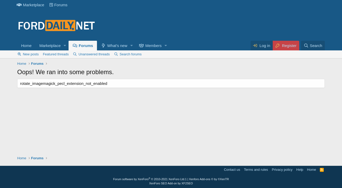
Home (26, 45)
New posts (31, 54)
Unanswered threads (94, 54)
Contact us (232, 170)
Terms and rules (256, 170)
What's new (117, 45)
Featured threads (56, 54)
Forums (59, 5)
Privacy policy (282, 170)
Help (299, 170)
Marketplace (30, 5)
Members (153, 45)
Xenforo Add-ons (209, 179)
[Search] (313, 45)
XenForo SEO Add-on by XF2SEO (171, 183)
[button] (65, 45)
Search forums (131, 54)
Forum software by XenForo (149, 179)
